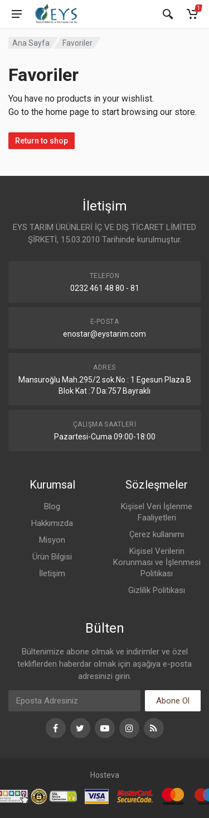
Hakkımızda (52, 523)
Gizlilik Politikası (156, 590)
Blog (52, 506)
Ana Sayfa (31, 43)
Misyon (52, 540)
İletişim (52, 573)
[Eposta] (74, 700)
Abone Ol (172, 701)
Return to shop (41, 140)
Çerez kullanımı (156, 534)
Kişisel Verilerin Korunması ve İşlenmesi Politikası (157, 562)
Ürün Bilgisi (52, 557)
